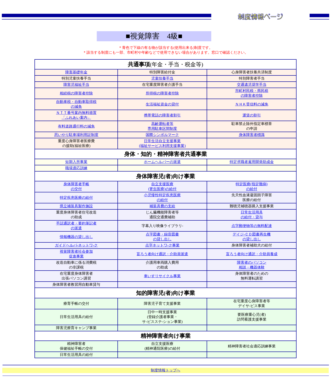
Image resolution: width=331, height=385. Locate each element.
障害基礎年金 (76, 72)
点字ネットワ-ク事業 (162, 245)
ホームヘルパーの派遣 (162, 162)
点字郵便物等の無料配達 (251, 226)
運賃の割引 (252, 115)
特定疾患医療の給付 (76, 197)
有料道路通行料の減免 (76, 126)
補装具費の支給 (162, 206)
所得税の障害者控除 (162, 93)
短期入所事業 (76, 162)
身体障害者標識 (252, 135)
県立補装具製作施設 (76, 206)
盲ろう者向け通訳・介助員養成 (251, 254)
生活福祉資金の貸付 (162, 104)
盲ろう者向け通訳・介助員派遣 (162, 254)
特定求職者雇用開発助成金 (252, 162)
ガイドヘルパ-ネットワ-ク (76, 245)
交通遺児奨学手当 (251, 84)
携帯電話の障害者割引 (162, 115)
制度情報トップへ (165, 370)
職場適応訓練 (76, 168)
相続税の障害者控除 (76, 93)
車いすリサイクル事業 (162, 276)
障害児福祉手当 (76, 84)
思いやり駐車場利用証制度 (76, 135)
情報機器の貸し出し (76, 237)
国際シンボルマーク (162, 135)
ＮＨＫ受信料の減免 (251, 104)
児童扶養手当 (162, 78)
